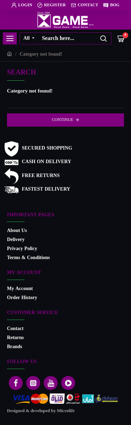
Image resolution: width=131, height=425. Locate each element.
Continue (62, 120)
